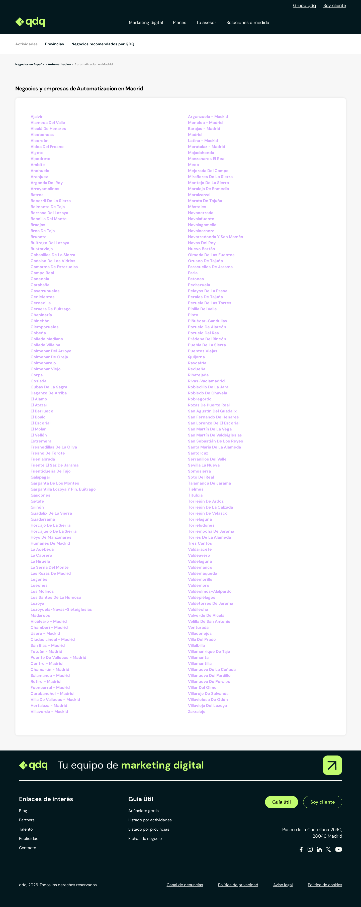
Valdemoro (198, 585)
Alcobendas (42, 134)
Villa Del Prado (202, 639)
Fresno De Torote (48, 453)
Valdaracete (200, 549)
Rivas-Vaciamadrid (206, 381)
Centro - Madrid (46, 663)
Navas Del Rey (202, 242)
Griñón (37, 507)
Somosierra (199, 471)
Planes (179, 23)
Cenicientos (43, 296)
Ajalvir (37, 116)
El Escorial (40, 423)
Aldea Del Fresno (47, 146)
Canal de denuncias (185, 884)
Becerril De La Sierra (51, 200)
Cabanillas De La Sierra (53, 254)
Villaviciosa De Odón (208, 699)
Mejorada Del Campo (208, 170)
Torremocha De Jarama (211, 531)
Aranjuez (39, 176)
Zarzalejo (197, 711)
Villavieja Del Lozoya (207, 705)
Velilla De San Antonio (209, 621)
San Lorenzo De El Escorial (213, 423)
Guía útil (281, 802)
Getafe (37, 501)
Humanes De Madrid (50, 543)
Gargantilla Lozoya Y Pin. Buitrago (63, 489)
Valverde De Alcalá (206, 615)
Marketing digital (146, 23)
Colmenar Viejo (46, 369)
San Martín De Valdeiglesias (215, 435)
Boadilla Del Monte (49, 218)
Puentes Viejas (202, 351)
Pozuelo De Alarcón (207, 327)
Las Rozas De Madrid (51, 573)
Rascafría (197, 363)
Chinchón (40, 321)
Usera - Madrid (45, 633)
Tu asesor (206, 23)
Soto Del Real (201, 477)
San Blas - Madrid (48, 645)
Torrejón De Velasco (208, 513)
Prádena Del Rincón (207, 339)
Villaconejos (200, 633)
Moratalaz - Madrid (206, 146)
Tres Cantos (200, 543)
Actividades (26, 44)
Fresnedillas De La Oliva (54, 447)
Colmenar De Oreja (49, 357)
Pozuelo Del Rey (203, 333)
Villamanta (198, 657)
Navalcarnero (201, 230)
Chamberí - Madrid (49, 627)
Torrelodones (201, 525)
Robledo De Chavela (207, 393)
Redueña (196, 369)
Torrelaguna (200, 519)
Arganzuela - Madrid (208, 116)
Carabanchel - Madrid (52, 693)
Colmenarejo (43, 363)
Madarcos (40, 615)
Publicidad (29, 838)
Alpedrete (40, 158)
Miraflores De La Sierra (210, 176)
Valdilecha (198, 609)
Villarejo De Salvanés (208, 693)
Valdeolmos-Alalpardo (210, 591)
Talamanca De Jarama (209, 483)
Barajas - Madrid (204, 128)
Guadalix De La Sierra (51, 513)
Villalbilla (196, 645)
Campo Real (42, 272)
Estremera (41, 441)
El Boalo (38, 417)
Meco (193, 164)
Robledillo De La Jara (208, 387)
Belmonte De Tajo (48, 206)
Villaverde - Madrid (49, 711)
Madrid (195, 134)
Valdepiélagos (201, 597)
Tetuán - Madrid (46, 651)
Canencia (40, 278)
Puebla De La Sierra (207, 345)
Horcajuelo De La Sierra (53, 531)
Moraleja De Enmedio (208, 188)
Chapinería (41, 315)
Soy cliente (334, 6)
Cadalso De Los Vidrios (53, 260)
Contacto (27, 847)
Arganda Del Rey (47, 182)
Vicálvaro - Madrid (49, 621)
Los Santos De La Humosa (56, 597)
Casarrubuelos (45, 290)
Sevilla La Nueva (204, 465)
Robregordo (200, 399)
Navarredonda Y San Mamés (215, 236)
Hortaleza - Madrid (49, 705)
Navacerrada (200, 212)
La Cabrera (41, 555)
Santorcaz (198, 453)
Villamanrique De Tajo (209, 651)
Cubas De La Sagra (49, 387)
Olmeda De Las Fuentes (211, 254)
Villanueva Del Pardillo (209, 675)
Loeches (39, 585)
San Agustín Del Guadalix (212, 411)
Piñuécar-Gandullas (207, 321)
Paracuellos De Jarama (210, 266)
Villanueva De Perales (209, 681)
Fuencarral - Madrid (50, 687)
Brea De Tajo (43, 230)
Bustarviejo (42, 248)
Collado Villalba (45, 345)
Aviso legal (283, 884)
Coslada (38, 381)
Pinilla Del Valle (202, 309)
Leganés (39, 579)
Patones (196, 278)
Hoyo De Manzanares (51, 537)
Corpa (37, 375)
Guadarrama (43, 519)
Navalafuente (201, 218)
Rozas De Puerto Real (209, 405)
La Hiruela (40, 561)
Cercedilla (41, 303)
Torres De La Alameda (209, 537)
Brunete (39, 236)
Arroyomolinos (45, 188)
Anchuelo (40, 170)
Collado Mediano (47, 339)
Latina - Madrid (203, 140)
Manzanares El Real (206, 158)
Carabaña (40, 284)
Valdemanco (200, 567)
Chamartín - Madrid (50, 669)
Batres (37, 194)
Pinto (193, 315)
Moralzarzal (199, 194)
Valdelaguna (200, 561)
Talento (26, 829)
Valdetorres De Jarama (210, 603)
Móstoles (197, 206)
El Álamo (39, 399)
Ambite (38, 164)
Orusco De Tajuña (205, 260)
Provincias (54, 44)
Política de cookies (325, 884)
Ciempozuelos (45, 327)
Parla (193, 272)
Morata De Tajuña (205, 200)
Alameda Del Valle (48, 122)
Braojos (38, 224)
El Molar (38, 429)
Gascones (40, 495)
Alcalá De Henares (48, 128)
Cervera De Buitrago (51, 309)
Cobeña (38, 333)
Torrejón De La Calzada (210, 507)
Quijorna (196, 357)
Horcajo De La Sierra (50, 525)
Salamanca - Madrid (50, 675)
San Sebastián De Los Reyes (215, 441)
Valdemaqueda (202, 573)
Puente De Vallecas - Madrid (58, 657)
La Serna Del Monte (50, 567)
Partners (27, 820)
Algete (37, 152)
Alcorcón (40, 140)
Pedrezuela (199, 284)
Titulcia (195, 495)
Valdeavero (199, 555)
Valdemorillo (200, 579)
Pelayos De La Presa (207, 290)
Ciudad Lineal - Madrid (53, 639)
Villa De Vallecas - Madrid (55, 699)
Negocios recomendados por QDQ (102, 44)
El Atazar (39, 405)
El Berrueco (42, 411)
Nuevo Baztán (201, 248)
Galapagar (40, 477)
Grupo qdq (304, 6)
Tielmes (196, 489)
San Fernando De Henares (213, 417)
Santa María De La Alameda (214, 447)
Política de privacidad (238, 884)
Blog (23, 810)
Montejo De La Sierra (208, 182)
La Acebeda (42, 549)
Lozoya (37, 603)
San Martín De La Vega (210, 429)
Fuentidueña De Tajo (51, 471)
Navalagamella (202, 224)
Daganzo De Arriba (49, 393)
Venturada (198, 627)
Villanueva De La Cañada (212, 669)
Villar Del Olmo (202, 687)
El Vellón (39, 435)
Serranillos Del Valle (207, 459)
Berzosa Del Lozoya (49, 212)
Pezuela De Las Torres (209, 303)
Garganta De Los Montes (55, 483)
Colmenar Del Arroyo (51, 351)
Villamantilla (200, 663)
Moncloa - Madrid (205, 122)
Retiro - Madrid (45, 681)
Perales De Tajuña (205, 296)
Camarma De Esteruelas (54, 266)
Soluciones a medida (247, 23)
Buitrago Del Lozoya (50, 242)
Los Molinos (42, 591)
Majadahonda (201, 152)
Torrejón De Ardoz (206, 501)
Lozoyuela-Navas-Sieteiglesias (61, 609)
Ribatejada (198, 375)
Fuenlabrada (43, 459)
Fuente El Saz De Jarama (54, 465)
